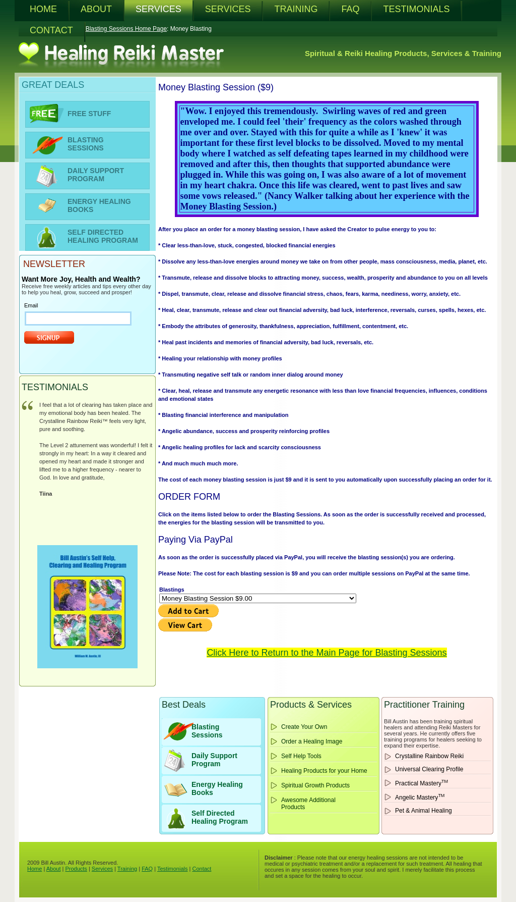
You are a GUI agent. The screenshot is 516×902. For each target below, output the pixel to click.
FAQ (147, 869)
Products (76, 869)
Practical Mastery (421, 783)
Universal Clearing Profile (429, 769)
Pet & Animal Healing (423, 810)
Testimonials (172, 869)
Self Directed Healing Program (219, 817)
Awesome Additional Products (308, 804)
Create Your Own (304, 726)
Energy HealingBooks (217, 788)
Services (102, 869)
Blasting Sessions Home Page (126, 28)
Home (34, 869)
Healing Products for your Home (324, 770)
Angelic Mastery (419, 797)
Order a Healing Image (311, 741)
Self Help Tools (301, 756)
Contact (201, 869)
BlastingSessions (206, 731)
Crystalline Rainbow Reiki (429, 756)
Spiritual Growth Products (315, 785)
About (53, 869)
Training (127, 869)
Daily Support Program (214, 760)
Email (31, 305)
